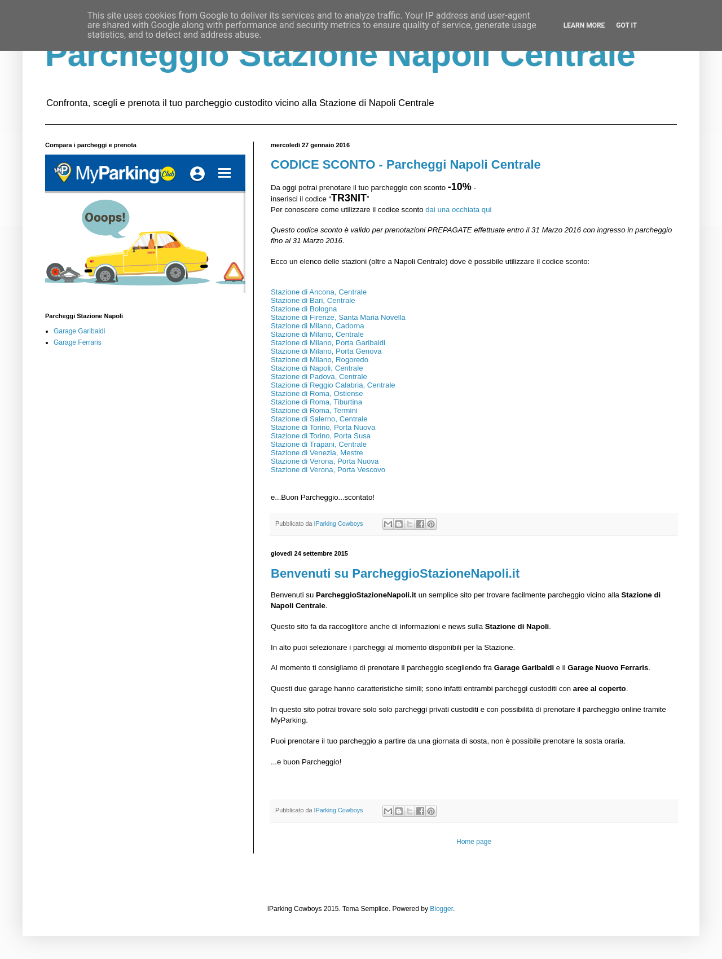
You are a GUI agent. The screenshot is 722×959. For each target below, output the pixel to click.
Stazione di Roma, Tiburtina (316, 402)
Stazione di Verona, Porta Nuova (324, 461)
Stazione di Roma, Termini (314, 410)
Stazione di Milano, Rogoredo (319, 359)
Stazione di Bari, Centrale (313, 300)
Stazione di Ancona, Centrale (319, 292)
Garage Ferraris (78, 342)
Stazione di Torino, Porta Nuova (323, 427)
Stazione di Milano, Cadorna (317, 326)
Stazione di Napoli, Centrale (318, 368)
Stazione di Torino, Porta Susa (321, 436)
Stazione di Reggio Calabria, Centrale (333, 385)
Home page (473, 842)
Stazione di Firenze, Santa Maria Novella (338, 317)
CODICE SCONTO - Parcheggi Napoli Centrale (406, 164)
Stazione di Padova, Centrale (320, 376)
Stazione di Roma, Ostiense (317, 393)
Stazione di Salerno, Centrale (319, 419)
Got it (626, 25)
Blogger (441, 909)
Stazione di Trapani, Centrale (319, 444)
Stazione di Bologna (304, 309)
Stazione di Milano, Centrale (317, 334)
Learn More (584, 25)
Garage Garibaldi (79, 331)
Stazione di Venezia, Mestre (317, 452)
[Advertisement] (141, 444)
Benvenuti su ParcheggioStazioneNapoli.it (395, 573)
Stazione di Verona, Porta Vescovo (328, 469)
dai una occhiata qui (458, 209)
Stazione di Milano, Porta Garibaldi (328, 342)
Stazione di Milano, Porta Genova (326, 351)
